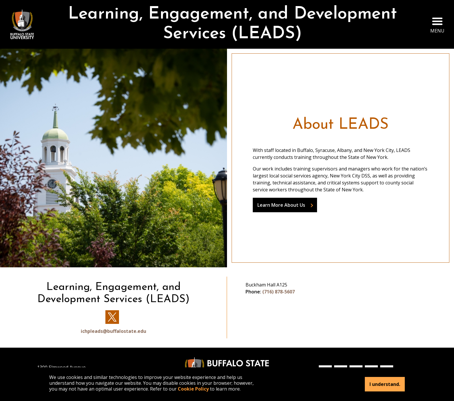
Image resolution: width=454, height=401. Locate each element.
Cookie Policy (193, 389)
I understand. (384, 384)
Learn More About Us (281, 205)
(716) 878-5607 (278, 291)
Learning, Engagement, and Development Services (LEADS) (232, 24)
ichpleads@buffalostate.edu (113, 331)
